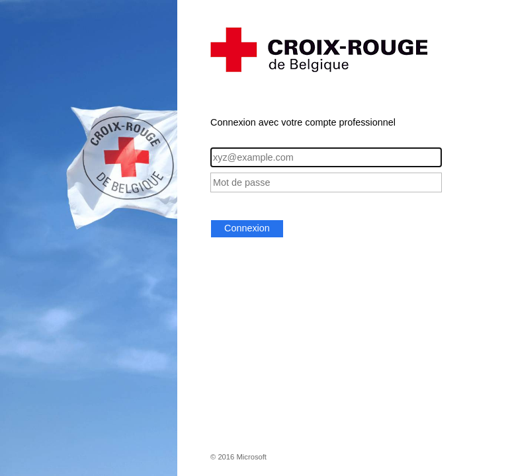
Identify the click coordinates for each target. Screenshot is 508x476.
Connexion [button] (247, 228)
